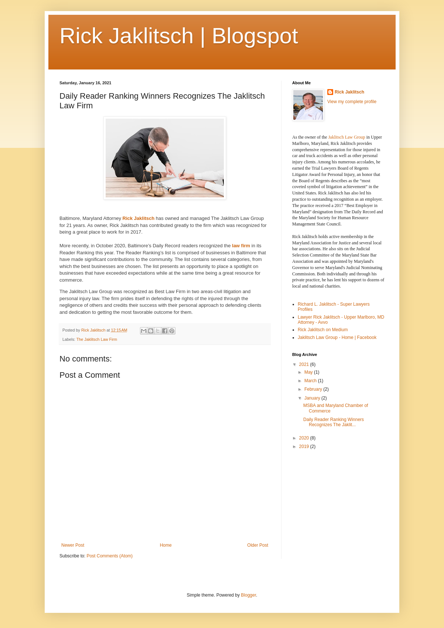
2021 (304, 364)
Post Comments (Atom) (109, 556)
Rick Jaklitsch (139, 218)
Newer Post (72, 545)
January (312, 398)
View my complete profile (351, 101)
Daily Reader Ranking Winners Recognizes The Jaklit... (333, 422)
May (309, 372)
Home (166, 545)
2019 (304, 446)
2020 (304, 438)
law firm (240, 245)
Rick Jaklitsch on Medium (323, 329)
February (313, 389)
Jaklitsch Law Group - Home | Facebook (337, 337)
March (311, 380)
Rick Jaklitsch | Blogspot (178, 35)
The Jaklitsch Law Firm (96, 339)
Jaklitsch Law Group (346, 137)
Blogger (248, 595)
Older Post (257, 545)
